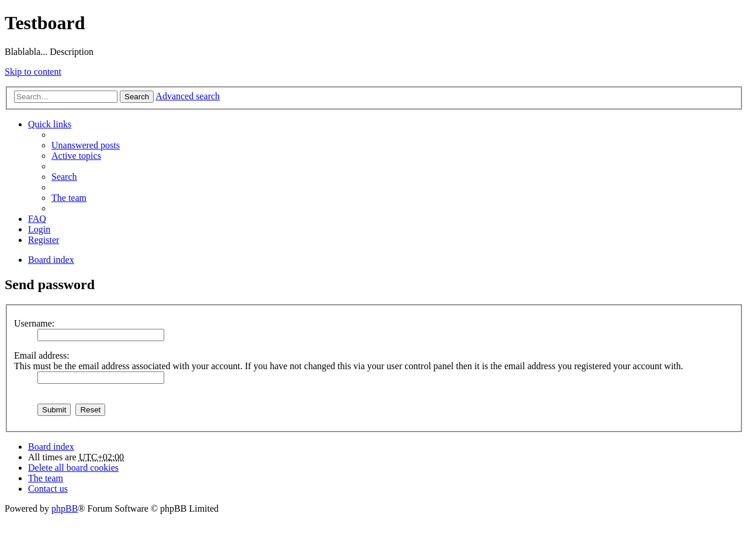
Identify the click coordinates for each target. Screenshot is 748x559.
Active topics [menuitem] (76, 156)
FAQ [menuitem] (37, 219)
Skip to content (33, 72)
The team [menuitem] (68, 198)
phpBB (64, 508)
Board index (51, 447)
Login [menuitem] (39, 229)
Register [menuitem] (43, 240)
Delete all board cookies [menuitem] (73, 468)
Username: (34, 323)
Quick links (49, 124)
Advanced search (187, 96)
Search (136, 96)
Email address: (42, 355)
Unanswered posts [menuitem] (85, 145)
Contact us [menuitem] (48, 489)
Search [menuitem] (64, 177)
